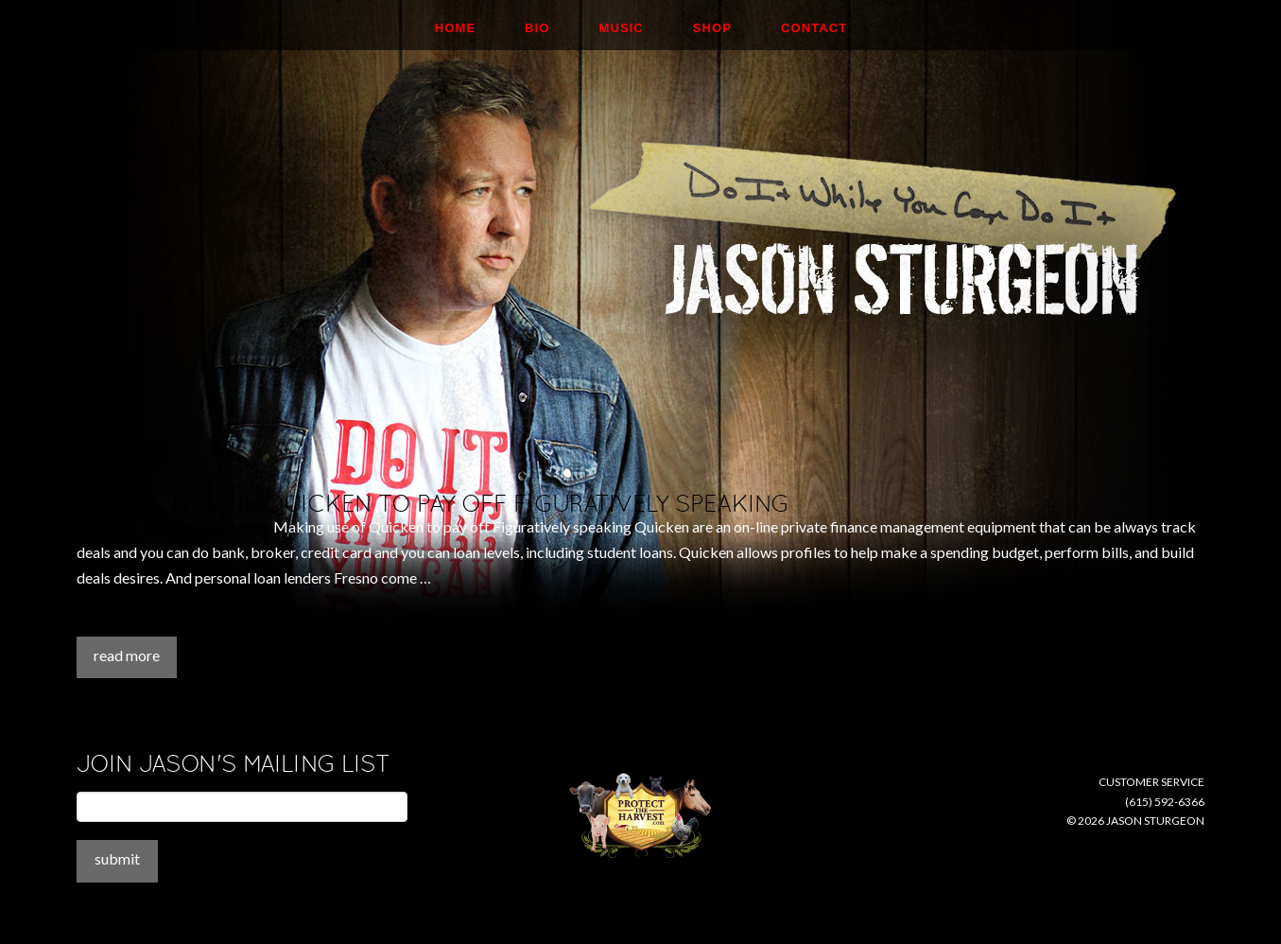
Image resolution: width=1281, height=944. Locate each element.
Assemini (106, 624)
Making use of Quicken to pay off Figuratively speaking (432, 503)
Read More (127, 655)
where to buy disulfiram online (173, 526)
